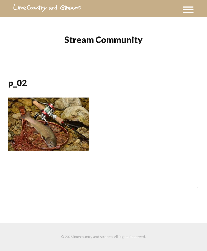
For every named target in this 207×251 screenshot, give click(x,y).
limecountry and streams (93, 237)
